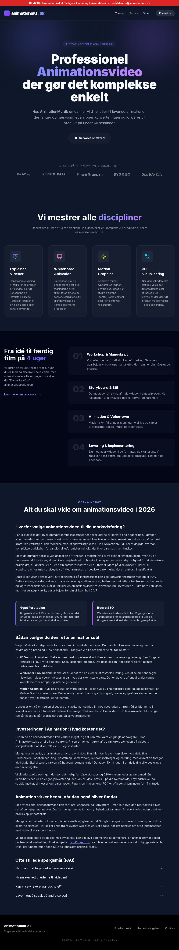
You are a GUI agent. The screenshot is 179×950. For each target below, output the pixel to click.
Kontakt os (165, 13)
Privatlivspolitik (122, 928)
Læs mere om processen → (23, 394)
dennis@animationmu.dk (134, 3)
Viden (146, 13)
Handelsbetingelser (148, 928)
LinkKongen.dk (80, 842)
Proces (134, 13)
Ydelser (119, 13)
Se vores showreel (89, 138)
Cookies (170, 928)
